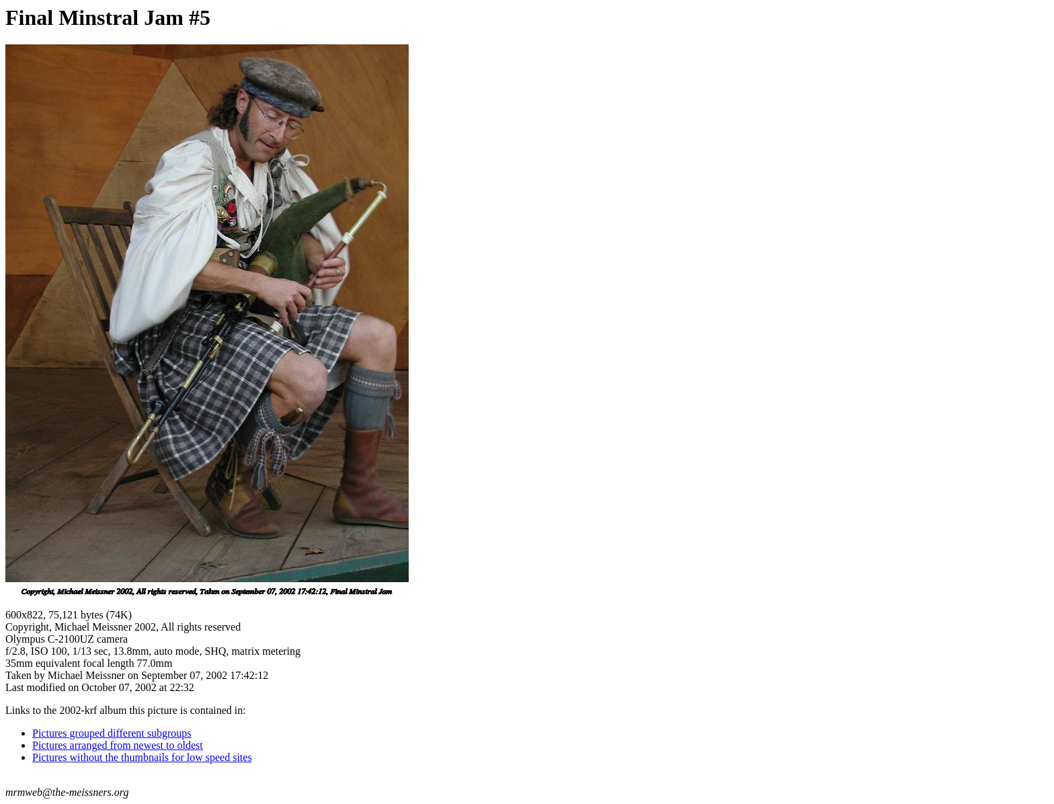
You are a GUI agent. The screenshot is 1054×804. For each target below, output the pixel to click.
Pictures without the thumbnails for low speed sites (142, 757)
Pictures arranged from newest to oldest (117, 745)
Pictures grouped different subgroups (112, 733)
